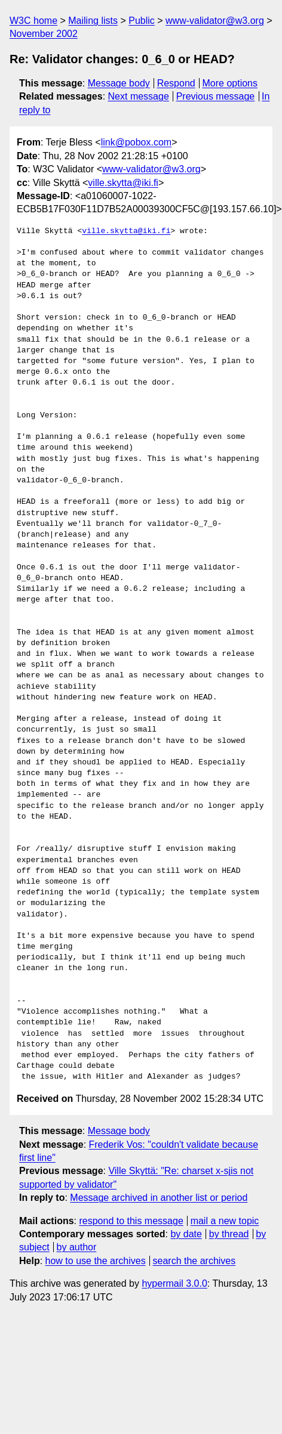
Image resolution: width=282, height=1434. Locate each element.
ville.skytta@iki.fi (123, 183)
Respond (176, 83)
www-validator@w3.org (214, 21)
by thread (229, 1234)
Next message (138, 96)
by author (77, 1247)
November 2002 (44, 34)
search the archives (194, 1261)
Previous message (215, 96)
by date (185, 1234)
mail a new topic (225, 1221)
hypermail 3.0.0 (174, 1283)
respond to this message (131, 1221)
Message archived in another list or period (158, 1198)
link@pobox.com (136, 142)
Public (141, 21)
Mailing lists (93, 21)
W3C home (33, 21)
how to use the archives (95, 1261)
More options (230, 83)
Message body (119, 83)
